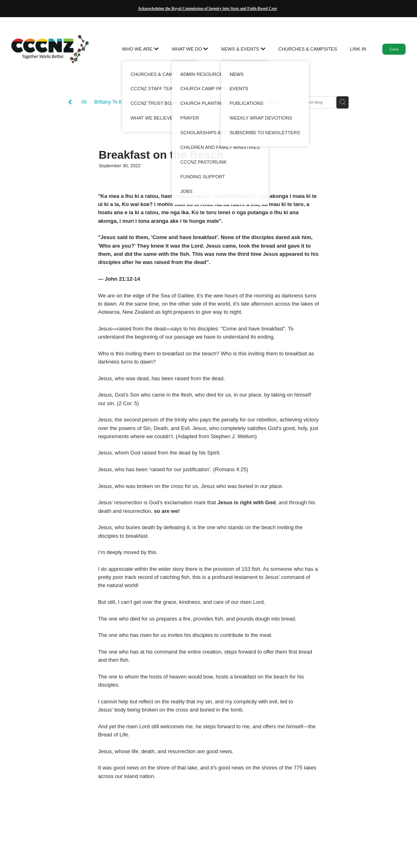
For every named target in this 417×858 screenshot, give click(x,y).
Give (394, 49)
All (84, 102)
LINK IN (358, 49)
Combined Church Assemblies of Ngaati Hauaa (187, 102)
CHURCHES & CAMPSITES (308, 49)
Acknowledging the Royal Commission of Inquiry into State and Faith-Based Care (207, 8)
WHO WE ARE (140, 49)
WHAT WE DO (190, 49)
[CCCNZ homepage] (50, 49)
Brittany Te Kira (110, 102)
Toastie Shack (261, 102)
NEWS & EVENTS (243, 49)
